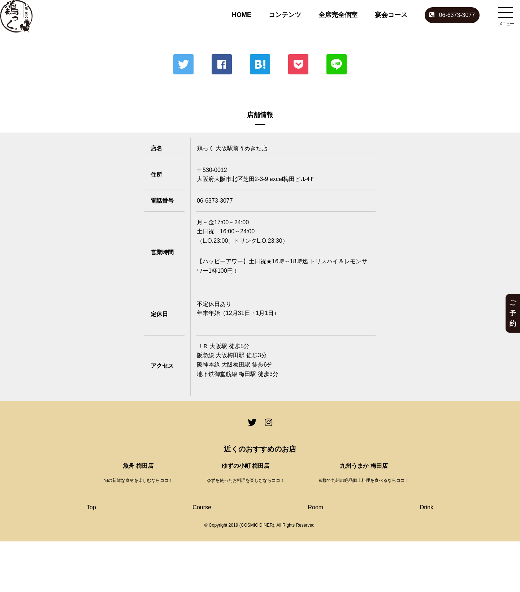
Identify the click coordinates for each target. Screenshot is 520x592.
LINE (336, 64)
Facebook (222, 64)
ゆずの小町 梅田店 (245, 466)
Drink (426, 507)
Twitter (183, 64)
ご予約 (513, 313)
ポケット (298, 64)
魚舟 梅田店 (138, 466)
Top (91, 507)
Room (315, 507)
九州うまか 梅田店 (363, 466)
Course (201, 507)
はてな (260, 64)
